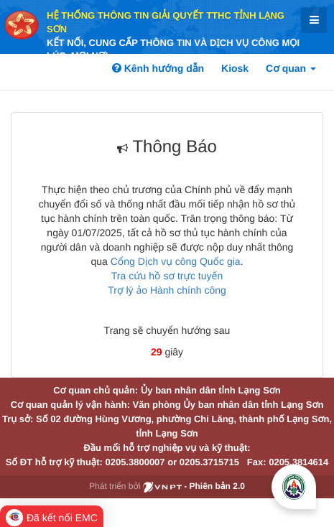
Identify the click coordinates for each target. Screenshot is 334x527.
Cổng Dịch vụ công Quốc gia (176, 261)
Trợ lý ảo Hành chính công (167, 290)
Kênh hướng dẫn (158, 68)
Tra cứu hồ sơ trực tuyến (167, 275)
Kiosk (235, 68)
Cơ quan (291, 68)
